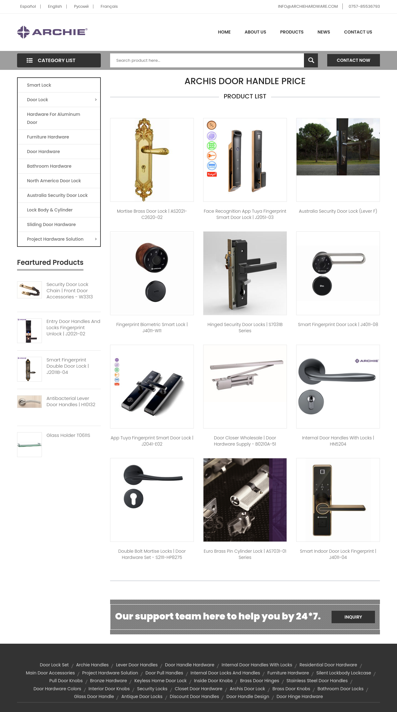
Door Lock (62, 100)
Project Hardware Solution (62, 239)
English (55, 6)
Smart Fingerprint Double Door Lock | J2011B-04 (68, 366)
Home (224, 32)
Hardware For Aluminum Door (53, 118)
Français (109, 6)
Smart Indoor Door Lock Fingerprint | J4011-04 (338, 554)
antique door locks (142, 696)
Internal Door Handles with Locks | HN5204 (338, 441)
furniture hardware (288, 673)
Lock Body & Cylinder (50, 210)
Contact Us (358, 32)
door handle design (247, 696)
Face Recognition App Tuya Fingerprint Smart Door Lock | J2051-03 (245, 214)
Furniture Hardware (48, 137)
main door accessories (50, 673)
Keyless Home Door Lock (160, 681)
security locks (152, 689)
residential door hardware (328, 665)
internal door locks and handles (225, 673)
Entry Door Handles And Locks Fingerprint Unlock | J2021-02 (73, 327)
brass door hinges (259, 681)
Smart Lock (39, 85)
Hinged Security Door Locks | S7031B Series (245, 327)
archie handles (92, 665)
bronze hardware (108, 681)
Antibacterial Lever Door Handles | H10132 (71, 401)
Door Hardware (43, 151)
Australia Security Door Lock (57, 195)
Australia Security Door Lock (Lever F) (338, 211)
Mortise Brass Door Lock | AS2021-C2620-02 (152, 214)
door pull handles (164, 673)
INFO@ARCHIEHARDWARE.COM (308, 6)
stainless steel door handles (317, 681)
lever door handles (137, 665)
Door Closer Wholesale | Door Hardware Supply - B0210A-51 (245, 441)
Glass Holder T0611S (68, 435)
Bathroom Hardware (49, 166)
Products (292, 32)
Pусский (81, 6)
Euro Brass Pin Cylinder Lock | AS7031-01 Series (245, 554)
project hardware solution (110, 673)
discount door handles (194, 696)
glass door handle (94, 696)
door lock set (54, 665)
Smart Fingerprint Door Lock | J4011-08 (338, 324)
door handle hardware (189, 665)
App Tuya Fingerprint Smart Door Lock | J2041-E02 (152, 441)
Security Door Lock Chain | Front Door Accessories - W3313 (70, 290)
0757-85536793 (364, 6)
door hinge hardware (300, 696)
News (324, 32)
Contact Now (353, 60)
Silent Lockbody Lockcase (343, 673)
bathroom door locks (341, 689)
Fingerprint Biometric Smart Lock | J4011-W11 (152, 327)
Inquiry (353, 617)
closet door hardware (198, 689)
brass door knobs (291, 689)
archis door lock (247, 689)
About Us (255, 32)
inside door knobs (213, 681)
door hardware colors (57, 689)
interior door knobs (109, 689)
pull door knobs (66, 681)
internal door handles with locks (257, 665)
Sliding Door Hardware (51, 224)
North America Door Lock (54, 181)
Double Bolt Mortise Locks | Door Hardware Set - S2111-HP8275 (152, 554)
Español (28, 6)
